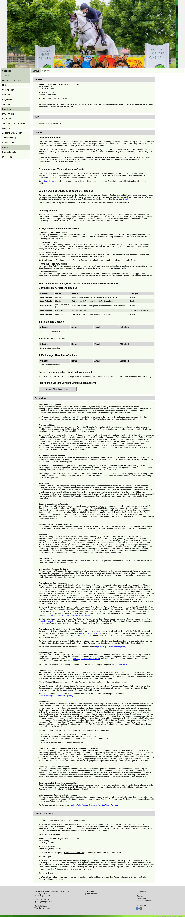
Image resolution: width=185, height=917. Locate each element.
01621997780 (49, 92)
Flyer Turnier (8, 118)
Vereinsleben (8, 90)
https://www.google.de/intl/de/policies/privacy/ (56, 696)
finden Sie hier (122, 665)
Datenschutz (142, 898)
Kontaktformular (9, 152)
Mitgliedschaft (8, 99)
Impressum (7, 157)
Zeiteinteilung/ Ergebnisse (14, 133)
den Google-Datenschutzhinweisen (86, 659)
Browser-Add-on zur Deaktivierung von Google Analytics (69, 615)
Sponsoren (7, 128)
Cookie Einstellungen (52, 181)
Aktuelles (6, 75)
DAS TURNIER (9, 114)
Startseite (6, 71)
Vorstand (6, 95)
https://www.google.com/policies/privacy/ (110, 647)
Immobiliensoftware (178, 916)
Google (126, 199)
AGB (139, 894)
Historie (5, 85)
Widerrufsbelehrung (144, 901)
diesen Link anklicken (47, 621)
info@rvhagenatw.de (48, 95)
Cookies (140, 896)
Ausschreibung (9, 138)
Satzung (6, 104)
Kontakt (35, 71)
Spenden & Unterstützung (13, 123)
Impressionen (8, 142)
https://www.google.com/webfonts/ (88, 633)
